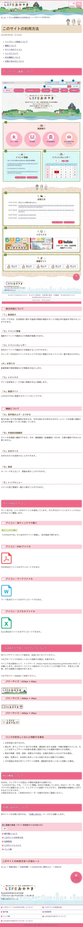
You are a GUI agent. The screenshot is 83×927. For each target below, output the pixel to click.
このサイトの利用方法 (13, 838)
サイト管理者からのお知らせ (19, 17)
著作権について (11, 834)
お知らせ (58, 867)
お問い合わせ (35, 814)
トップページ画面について (16, 42)
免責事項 (8, 841)
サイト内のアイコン (13, 50)
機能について (10, 46)
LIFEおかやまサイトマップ (55, 916)
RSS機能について (12, 57)
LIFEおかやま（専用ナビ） (42, 867)
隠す (5, 828)
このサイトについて (12, 845)
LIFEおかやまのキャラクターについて (18, 921)
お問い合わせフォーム (9, 899)
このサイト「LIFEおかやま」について (18, 907)
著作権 (5, 912)
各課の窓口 (13, 867)
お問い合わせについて (14, 61)
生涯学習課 (24, 867)
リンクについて (11, 53)
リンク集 (8, 849)
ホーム (3, 17)
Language (71, 6)
